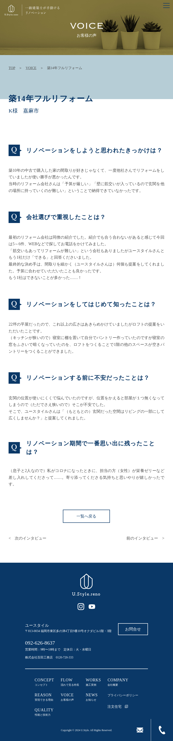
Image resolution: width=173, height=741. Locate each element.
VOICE (31, 68)
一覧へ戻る (86, 516)
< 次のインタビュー (27, 538)
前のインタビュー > (145, 538)
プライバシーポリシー (122, 695)
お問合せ (133, 629)
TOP (12, 68)
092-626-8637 (40, 643)
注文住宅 (117, 706)
